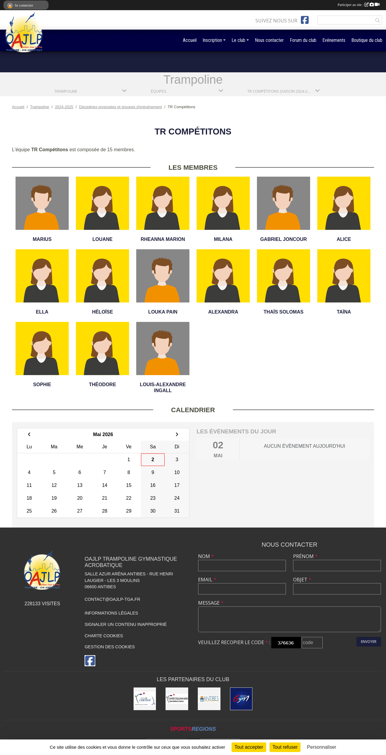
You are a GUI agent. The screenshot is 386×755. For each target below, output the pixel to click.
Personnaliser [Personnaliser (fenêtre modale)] (321, 747)
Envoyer (368, 641)
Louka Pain (162, 311)
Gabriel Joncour (283, 239)
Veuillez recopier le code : (234, 642)
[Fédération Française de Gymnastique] (241, 698)
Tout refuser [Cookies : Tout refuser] (285, 747)
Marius (42, 239)
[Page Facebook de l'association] (305, 20)
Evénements (333, 40)
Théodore (102, 384)
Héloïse (102, 311)
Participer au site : (358, 5)
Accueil (190, 40)
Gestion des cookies (110, 646)
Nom (206, 556)
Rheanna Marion (163, 239)
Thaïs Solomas (283, 311)
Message (210, 603)
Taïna (344, 311)
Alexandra (223, 311)
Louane (102, 239)
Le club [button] (238, 40)
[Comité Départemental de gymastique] (177, 698)
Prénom (305, 556)
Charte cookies (104, 635)
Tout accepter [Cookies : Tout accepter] (249, 747)
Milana (223, 239)
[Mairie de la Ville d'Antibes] (209, 698)
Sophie (42, 384)
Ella (42, 311)
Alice (344, 239)
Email (207, 579)
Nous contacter (269, 40)
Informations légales (111, 613)
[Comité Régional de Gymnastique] (145, 698)
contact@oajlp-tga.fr (112, 599)
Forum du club (303, 40)
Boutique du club (366, 40)
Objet (302, 579)
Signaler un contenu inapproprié (126, 624)
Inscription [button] (212, 40)
